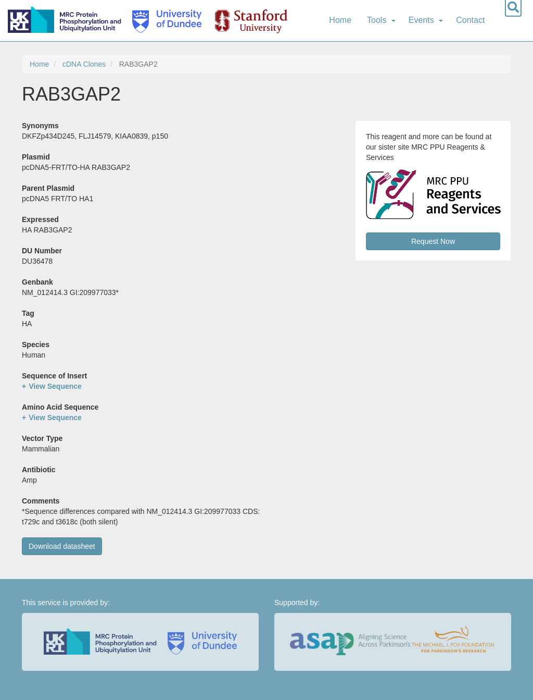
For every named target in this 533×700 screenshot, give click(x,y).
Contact (470, 20)
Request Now (433, 241)
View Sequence (55, 386)
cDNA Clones (84, 64)
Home (340, 20)
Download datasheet (62, 546)
